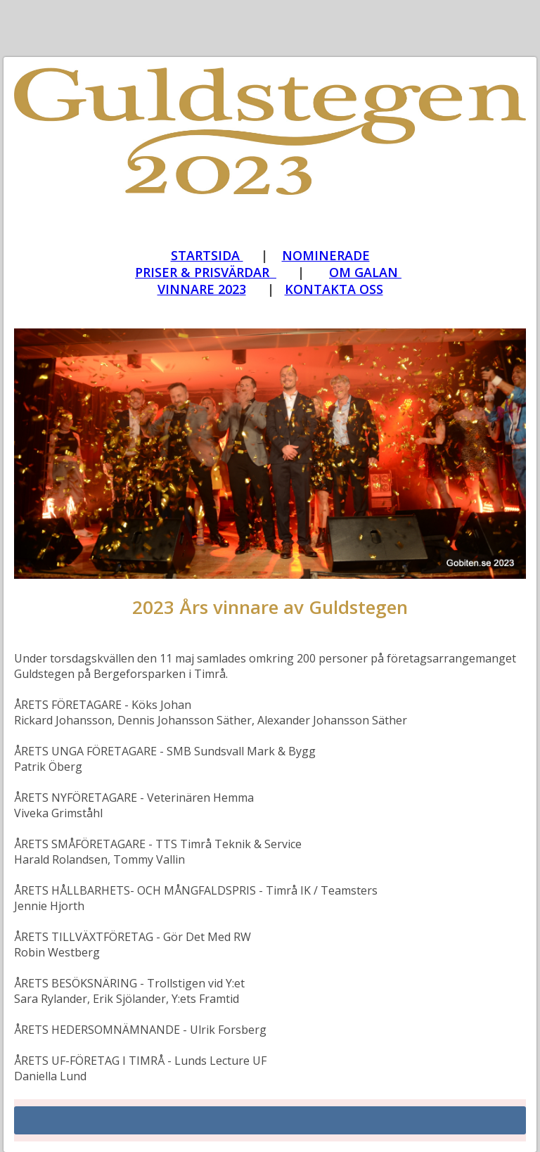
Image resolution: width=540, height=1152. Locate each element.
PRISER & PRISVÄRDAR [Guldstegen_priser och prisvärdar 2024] (205, 272)
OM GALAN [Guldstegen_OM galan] (365, 272)
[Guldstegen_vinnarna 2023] (207, 256)
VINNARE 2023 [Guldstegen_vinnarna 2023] (202, 289)
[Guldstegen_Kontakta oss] (334, 289)
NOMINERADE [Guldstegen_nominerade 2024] (326, 255)
